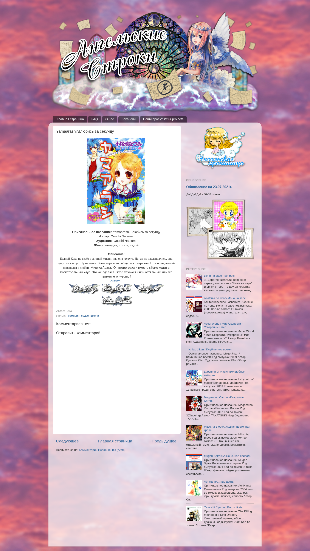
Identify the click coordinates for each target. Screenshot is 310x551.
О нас (109, 119)
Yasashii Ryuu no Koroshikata (223, 507)
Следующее (67, 441)
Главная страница (70, 119)
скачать (116, 281)
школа (94, 315)
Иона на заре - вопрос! (219, 275)
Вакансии (128, 119)
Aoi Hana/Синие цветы (219, 481)
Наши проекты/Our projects (163, 119)
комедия (73, 315)
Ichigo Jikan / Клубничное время (209, 349)
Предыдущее (164, 441)
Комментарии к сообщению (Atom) (102, 449)
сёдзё (85, 315)
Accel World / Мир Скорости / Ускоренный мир (223, 325)
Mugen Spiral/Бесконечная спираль (227, 455)
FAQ (94, 119)
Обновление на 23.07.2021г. (209, 187)
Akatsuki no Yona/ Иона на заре (225, 298)
